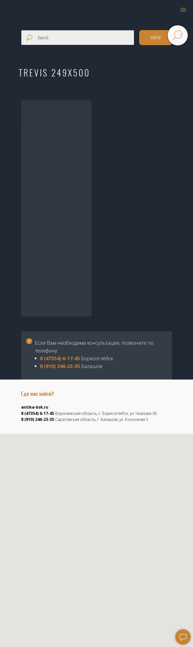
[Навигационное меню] (183, 10)
